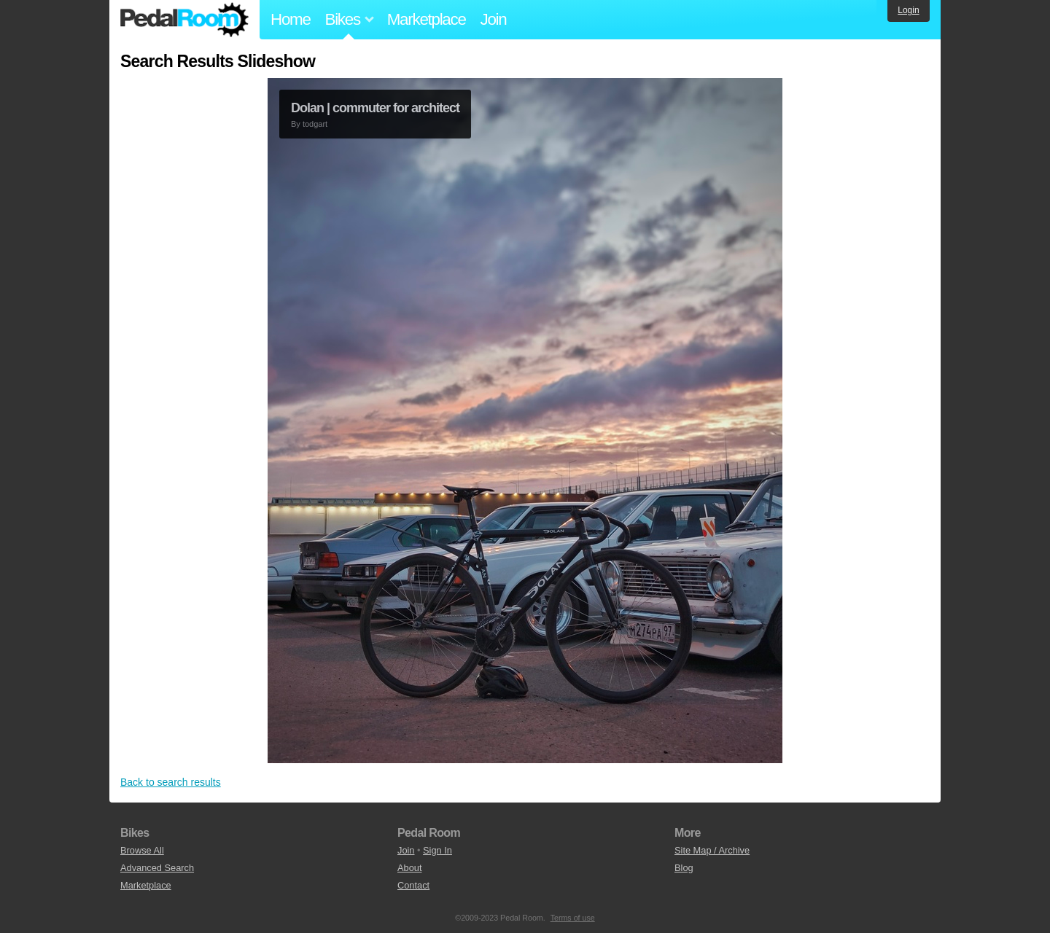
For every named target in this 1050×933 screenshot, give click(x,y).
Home (291, 19)
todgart (315, 124)
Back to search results (170, 782)
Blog (683, 867)
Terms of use (573, 917)
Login (908, 10)
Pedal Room (184, 19)
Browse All (142, 850)
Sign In (437, 850)
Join (494, 19)
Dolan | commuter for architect (375, 108)
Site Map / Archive (712, 850)
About (409, 867)
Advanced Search (157, 867)
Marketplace (426, 19)
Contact (413, 885)
